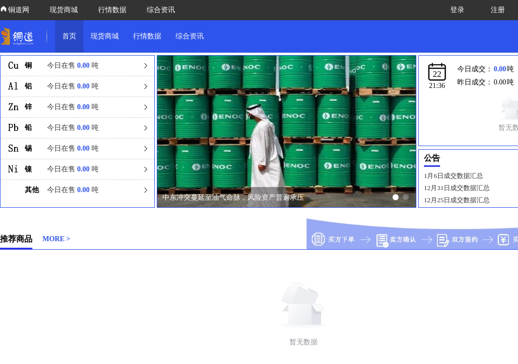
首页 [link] (69, 36)
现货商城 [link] (105, 36)
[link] (19, 36)
